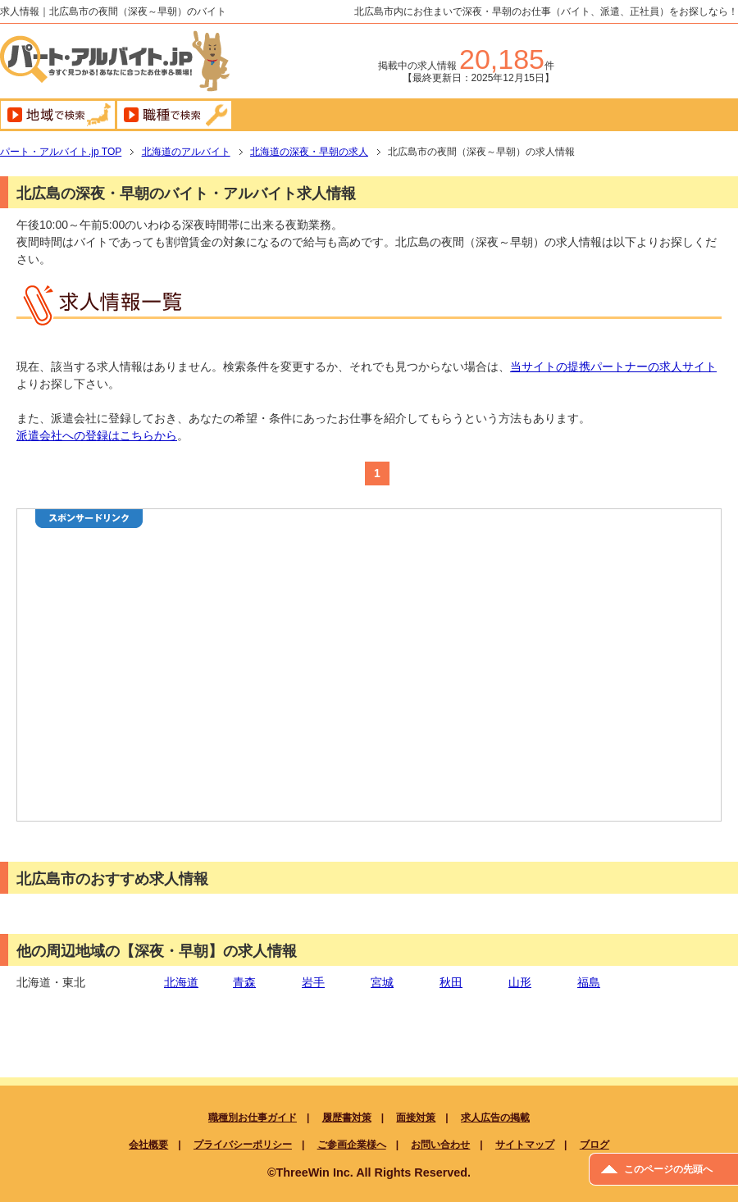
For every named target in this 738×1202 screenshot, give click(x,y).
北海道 (181, 982)
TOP (60, 151)
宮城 (382, 982)
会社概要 (148, 1144)
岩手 (313, 982)
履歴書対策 (346, 1117)
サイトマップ (524, 1144)
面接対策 (415, 1117)
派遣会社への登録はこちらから (96, 435)
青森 (244, 982)
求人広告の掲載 (495, 1117)
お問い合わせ (440, 1144)
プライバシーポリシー (243, 1144)
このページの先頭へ (668, 1169)
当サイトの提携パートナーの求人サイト (613, 366)
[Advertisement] (237, 689)
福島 (588, 982)
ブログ (594, 1144)
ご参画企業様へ (351, 1144)
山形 (519, 982)
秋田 (451, 982)
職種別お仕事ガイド (252, 1117)
